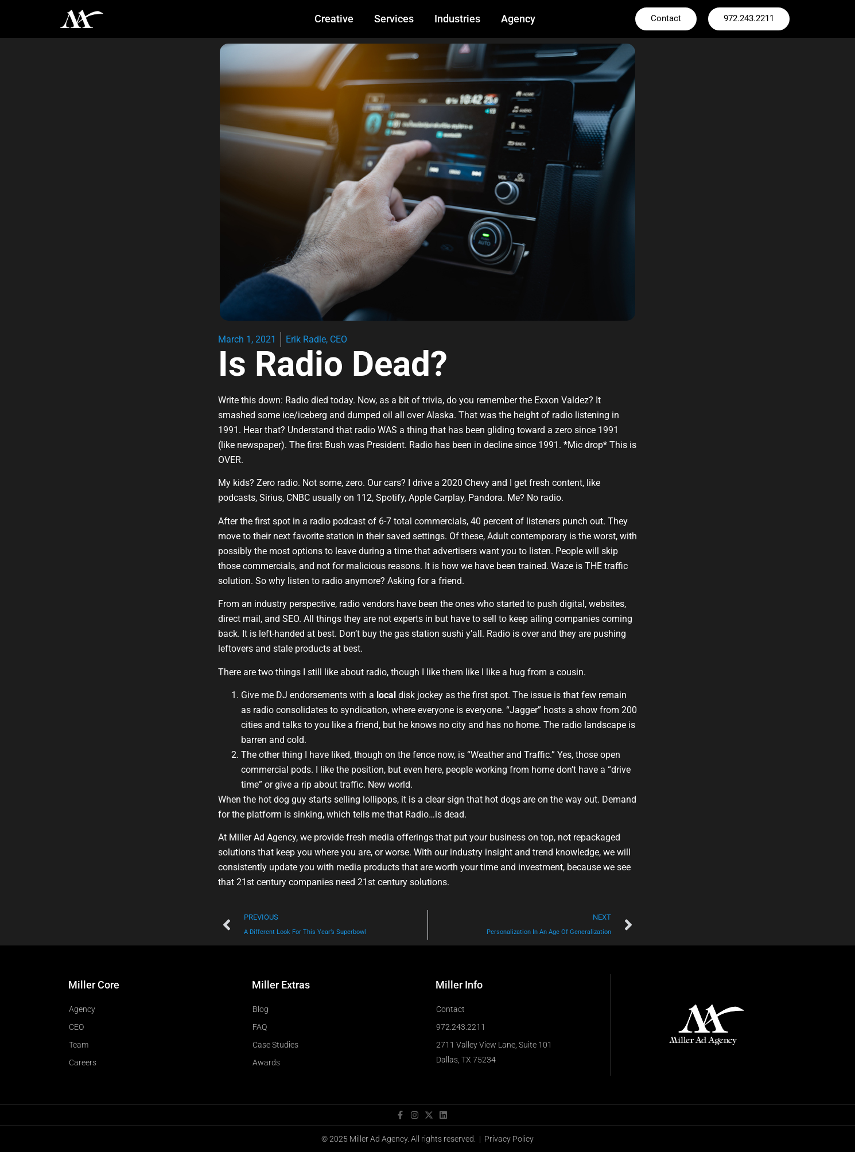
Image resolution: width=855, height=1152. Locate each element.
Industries (457, 19)
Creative (333, 19)
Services (394, 19)
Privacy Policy (509, 1138)
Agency (518, 19)
